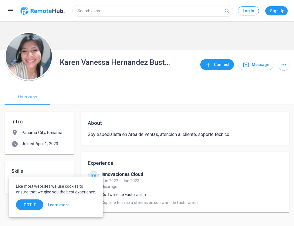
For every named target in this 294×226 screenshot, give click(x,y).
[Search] (227, 11)
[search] (152, 11)
